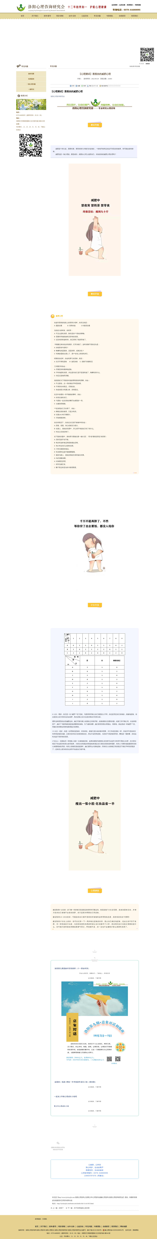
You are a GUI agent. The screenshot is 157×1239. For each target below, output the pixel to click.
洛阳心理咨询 (40, 1230)
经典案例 (31, 79)
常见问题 (97, 16)
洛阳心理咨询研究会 (58, 96)
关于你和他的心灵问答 (82, 1208)
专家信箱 (138, 5)
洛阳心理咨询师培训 (61, 1230)
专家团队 (109, 16)
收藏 (77, 86)
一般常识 (31, 89)
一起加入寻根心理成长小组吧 (65, 1096)
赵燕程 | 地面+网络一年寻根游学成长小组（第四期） (75, 1082)
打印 (72, 86)
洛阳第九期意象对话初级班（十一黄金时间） (72, 968)
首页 (22, 16)
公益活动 (84, 16)
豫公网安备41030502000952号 (113, 1230)
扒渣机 (44, 1219)
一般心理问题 (31, 84)
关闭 (83, 86)
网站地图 (123, 1226)
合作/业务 (72, 16)
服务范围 (31, 74)
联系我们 (130, 5)
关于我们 (35, 16)
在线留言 (122, 16)
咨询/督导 (47, 16)
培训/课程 (59, 16)
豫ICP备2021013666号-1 (94, 1230)
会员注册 (122, 5)
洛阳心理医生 (49, 1230)
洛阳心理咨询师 (31, 1230)
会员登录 (114, 5)
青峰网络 (136, 1230)
